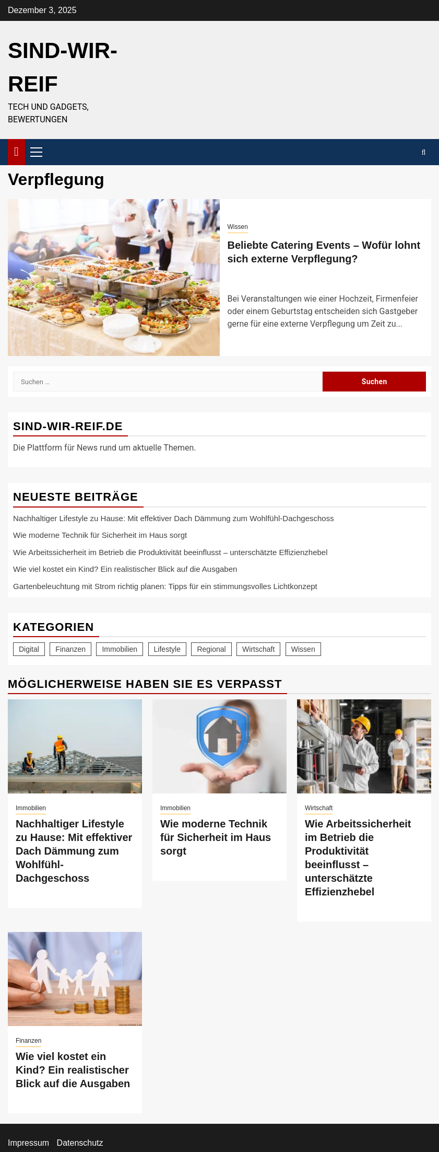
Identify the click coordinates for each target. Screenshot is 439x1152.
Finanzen (28, 1040)
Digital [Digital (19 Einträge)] (29, 649)
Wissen (238, 227)
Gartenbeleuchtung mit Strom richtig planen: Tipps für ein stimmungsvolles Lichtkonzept (165, 586)
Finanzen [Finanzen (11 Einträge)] (70, 649)
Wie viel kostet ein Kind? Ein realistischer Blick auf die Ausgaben (125, 569)
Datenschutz (80, 1142)
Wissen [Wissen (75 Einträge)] (303, 649)
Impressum (28, 1142)
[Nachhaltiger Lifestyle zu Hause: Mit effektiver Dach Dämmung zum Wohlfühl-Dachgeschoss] (75, 746)
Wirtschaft (319, 808)
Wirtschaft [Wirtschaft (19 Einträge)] (258, 649)
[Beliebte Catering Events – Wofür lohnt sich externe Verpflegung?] (114, 277)
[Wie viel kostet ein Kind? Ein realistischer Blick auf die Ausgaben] (75, 979)
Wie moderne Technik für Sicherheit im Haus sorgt (100, 535)
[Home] (16, 151)
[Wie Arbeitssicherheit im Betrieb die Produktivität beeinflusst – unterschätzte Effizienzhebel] (364, 746)
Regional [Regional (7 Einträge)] (211, 649)
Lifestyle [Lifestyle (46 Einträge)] (167, 649)
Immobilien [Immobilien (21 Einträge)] (119, 649)
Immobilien (31, 808)
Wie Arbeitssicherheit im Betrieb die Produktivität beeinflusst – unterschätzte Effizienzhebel (170, 552)
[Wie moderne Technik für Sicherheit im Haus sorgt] (219, 746)
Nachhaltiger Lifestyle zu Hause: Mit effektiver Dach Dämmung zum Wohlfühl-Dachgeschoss (173, 518)
